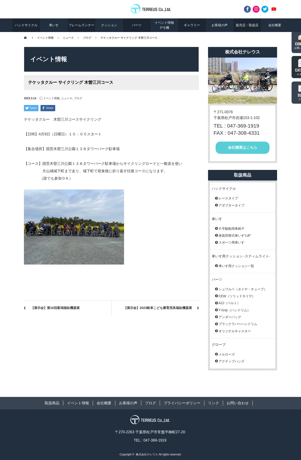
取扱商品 (52, 403)
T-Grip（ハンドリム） (234, 310)
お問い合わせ (238, 403)
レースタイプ (228, 198)
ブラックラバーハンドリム (238, 324)
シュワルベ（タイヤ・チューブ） (243, 289)
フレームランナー (81, 25)
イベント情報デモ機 (164, 25)
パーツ (137, 25)
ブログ (87, 37)
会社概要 (274, 25)
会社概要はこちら (242, 147)
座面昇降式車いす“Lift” (235, 235)
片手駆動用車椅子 (231, 228)
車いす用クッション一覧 (236, 266)
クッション (109, 25)
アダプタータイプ (231, 205)
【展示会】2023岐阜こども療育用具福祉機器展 (158, 308)
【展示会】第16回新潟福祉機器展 (55, 308)
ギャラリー (192, 25)
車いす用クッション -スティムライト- (241, 256)
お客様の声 (219, 25)
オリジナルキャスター (235, 331)
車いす (54, 25)
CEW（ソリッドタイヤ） (237, 296)
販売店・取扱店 (247, 25)
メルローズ (227, 354)
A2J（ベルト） (229, 303)
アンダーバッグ (230, 317)
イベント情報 (45, 37)
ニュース (68, 37)
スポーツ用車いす (231, 242)
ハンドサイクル (26, 25)
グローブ (219, 344)
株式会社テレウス (147, 454)
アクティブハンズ (231, 361)
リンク (213, 403)
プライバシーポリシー (182, 403)
